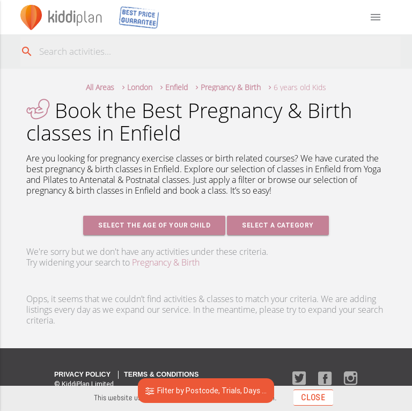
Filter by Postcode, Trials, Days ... (206, 390)
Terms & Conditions (161, 374)
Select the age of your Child (154, 225)
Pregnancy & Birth (166, 262)
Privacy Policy (82, 374)
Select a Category (278, 225)
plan (74, 17)
